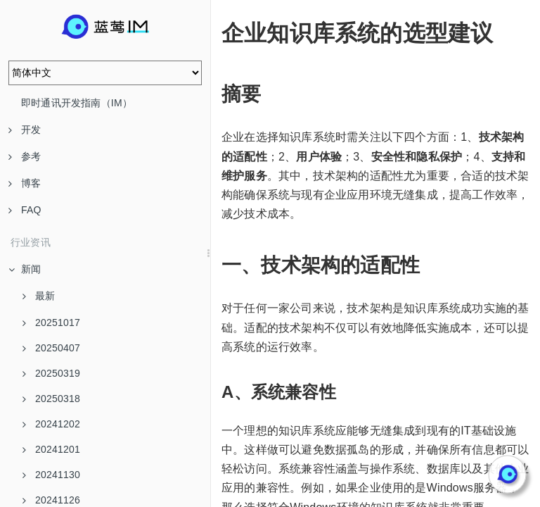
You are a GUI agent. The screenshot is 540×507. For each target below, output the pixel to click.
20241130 (51, 474)
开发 (24, 129)
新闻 (24, 269)
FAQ (24, 209)
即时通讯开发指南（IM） (76, 102)
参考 (24, 156)
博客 (24, 183)
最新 (38, 295)
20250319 (51, 373)
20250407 (51, 347)
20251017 (51, 322)
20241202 (51, 424)
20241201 (51, 449)
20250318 (51, 398)
